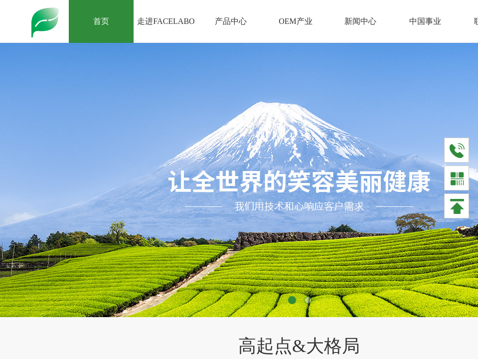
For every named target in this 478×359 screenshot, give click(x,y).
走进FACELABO (165, 21)
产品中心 (231, 21)
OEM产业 (296, 21)
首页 (101, 21)
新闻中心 (360, 21)
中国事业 (425, 21)
